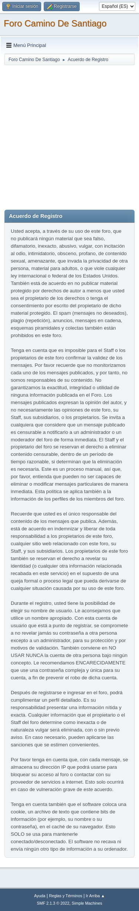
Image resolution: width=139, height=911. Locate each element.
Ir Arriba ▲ (95, 895)
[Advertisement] (69, 136)
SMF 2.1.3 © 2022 (53, 903)
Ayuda (39, 895)
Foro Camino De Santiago (55, 23)
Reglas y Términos (65, 895)
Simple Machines (87, 903)
